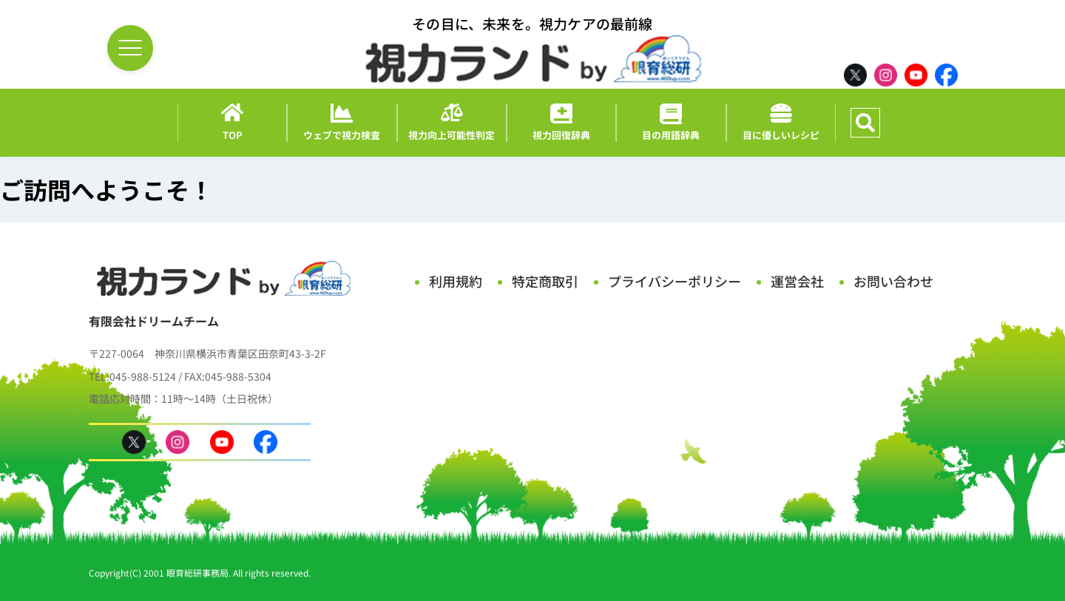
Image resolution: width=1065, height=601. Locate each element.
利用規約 (455, 281)
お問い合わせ (893, 281)
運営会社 (797, 281)
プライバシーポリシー (674, 281)
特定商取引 (545, 281)
